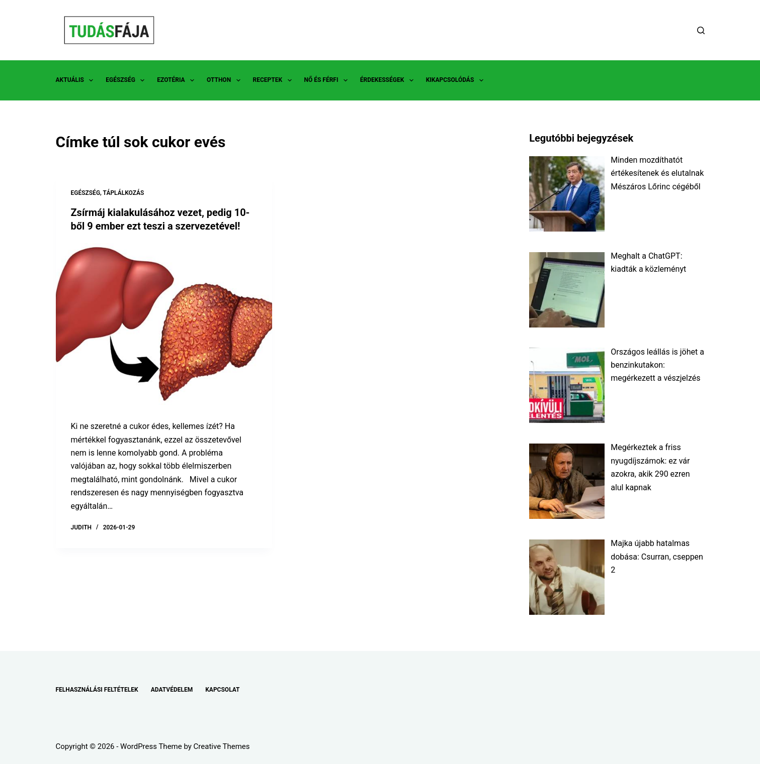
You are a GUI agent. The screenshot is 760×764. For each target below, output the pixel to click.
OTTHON (225, 80)
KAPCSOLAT (222, 689)
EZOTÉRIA (177, 80)
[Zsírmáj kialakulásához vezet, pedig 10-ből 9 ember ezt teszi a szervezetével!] (164, 323)
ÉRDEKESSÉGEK (388, 80)
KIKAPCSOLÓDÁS (456, 80)
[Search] (701, 30)
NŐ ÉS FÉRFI (328, 80)
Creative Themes (222, 746)
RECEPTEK (274, 80)
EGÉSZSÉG (127, 80)
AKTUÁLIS (77, 80)
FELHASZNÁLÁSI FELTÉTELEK (97, 689)
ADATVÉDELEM (172, 689)
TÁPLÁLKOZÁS (123, 192)
